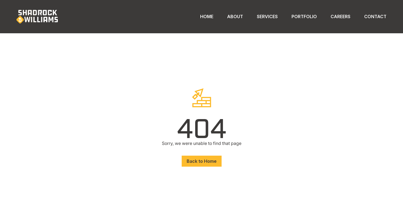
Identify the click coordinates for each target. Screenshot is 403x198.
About (235, 16)
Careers (340, 16)
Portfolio (304, 16)
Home (206, 16)
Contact (375, 16)
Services (267, 16)
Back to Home (202, 161)
